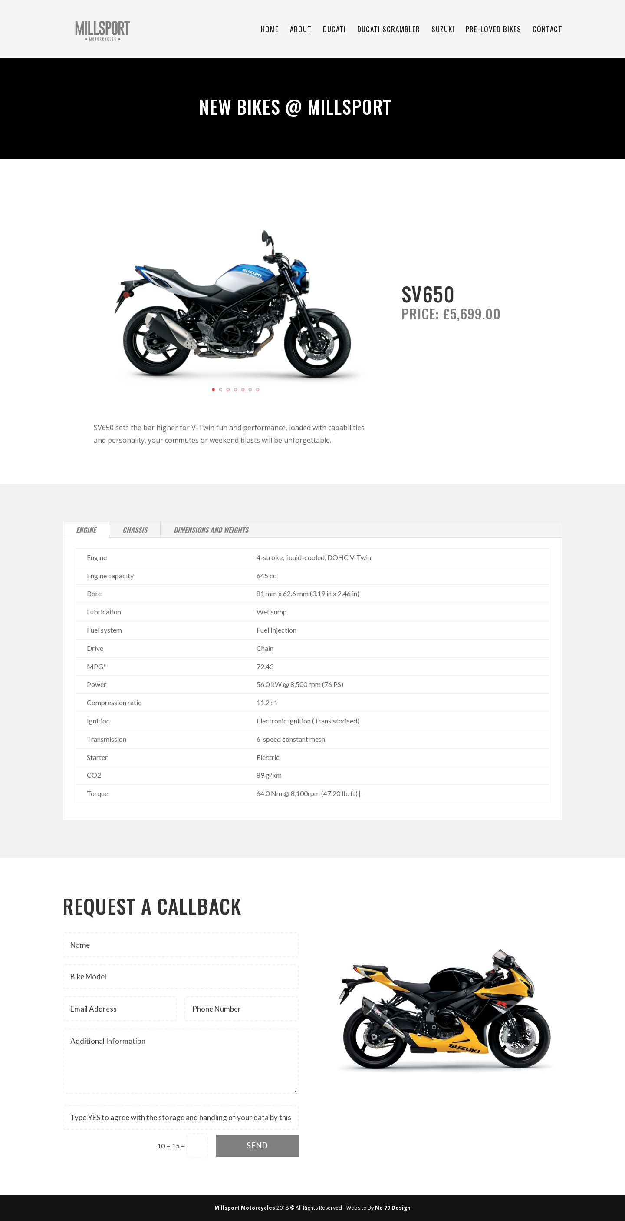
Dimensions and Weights (211, 529)
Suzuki (442, 30)
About (301, 30)
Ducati (334, 30)
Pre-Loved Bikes (493, 30)
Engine (86, 529)
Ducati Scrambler (388, 30)
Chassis (134, 529)
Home (270, 30)
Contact (547, 30)
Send (257, 1145)
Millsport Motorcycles (244, 1207)
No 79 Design (393, 1207)
